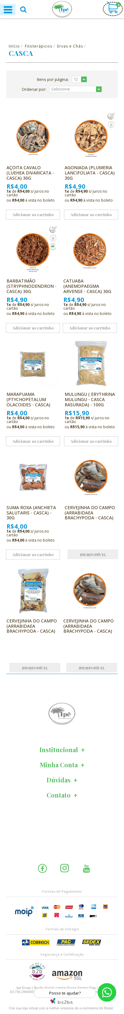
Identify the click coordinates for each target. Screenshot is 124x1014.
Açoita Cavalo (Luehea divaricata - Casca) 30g (30, 173)
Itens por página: (53, 79)
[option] (62, 713)
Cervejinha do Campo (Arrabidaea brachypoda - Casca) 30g (88, 628)
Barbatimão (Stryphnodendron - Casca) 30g (32, 286)
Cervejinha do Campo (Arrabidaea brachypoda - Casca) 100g (90, 515)
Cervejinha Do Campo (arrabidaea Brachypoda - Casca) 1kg (32, 628)
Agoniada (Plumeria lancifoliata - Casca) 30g (90, 173)
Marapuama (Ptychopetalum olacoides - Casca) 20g (28, 402)
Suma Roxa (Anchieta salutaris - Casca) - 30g (31, 513)
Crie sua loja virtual (23, 1008)
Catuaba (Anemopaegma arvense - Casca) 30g (87, 286)
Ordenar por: (34, 89)
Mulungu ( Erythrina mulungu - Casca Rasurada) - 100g (90, 399)
